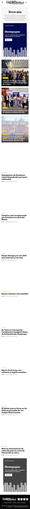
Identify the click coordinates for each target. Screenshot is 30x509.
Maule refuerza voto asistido (14, 294)
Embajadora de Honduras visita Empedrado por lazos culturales (14, 177)
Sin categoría (5, 291)
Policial (3, 327)
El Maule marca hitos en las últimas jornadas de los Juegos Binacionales (14, 410)
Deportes (5, 134)
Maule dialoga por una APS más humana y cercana (14, 256)
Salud (3, 213)
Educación (5, 78)
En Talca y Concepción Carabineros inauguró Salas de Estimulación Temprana (14, 332)
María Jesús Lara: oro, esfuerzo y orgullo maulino (13, 371)
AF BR (2, 181)
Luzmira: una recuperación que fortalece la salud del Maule (14, 217)
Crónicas (5, 107)
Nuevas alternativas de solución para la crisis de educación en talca (13, 450)
